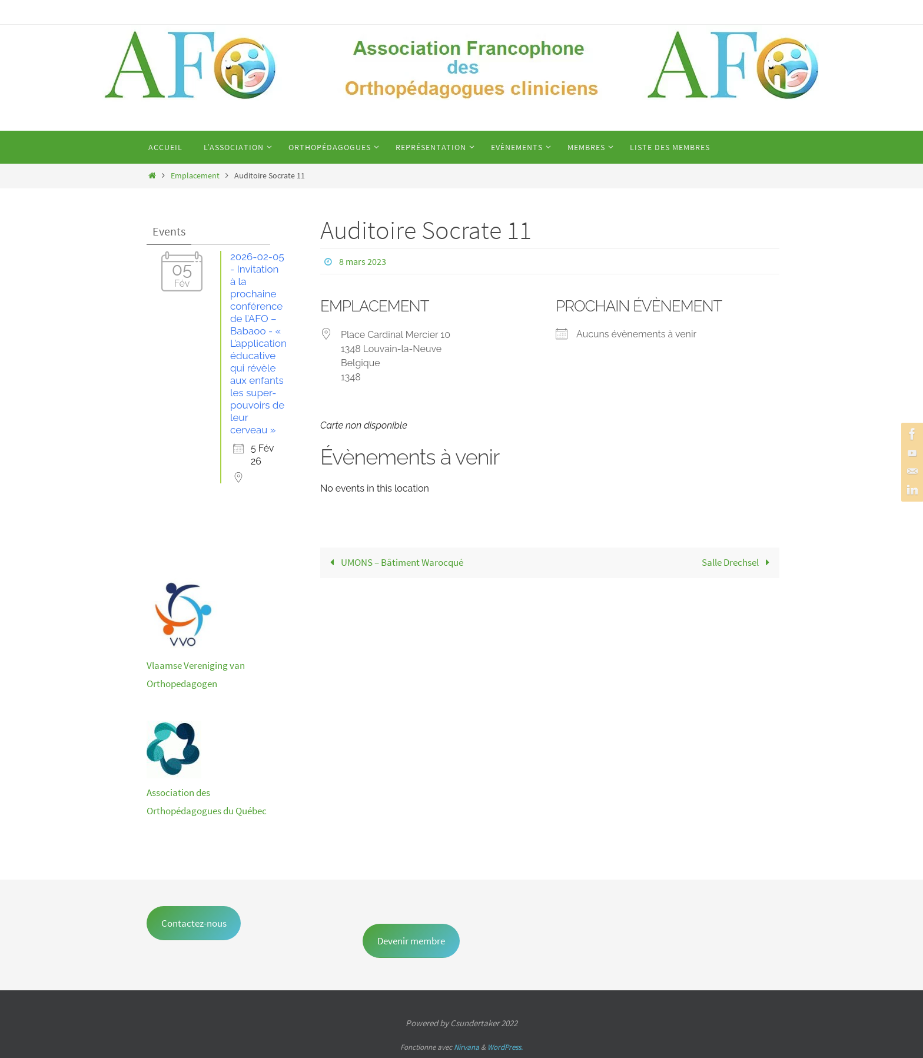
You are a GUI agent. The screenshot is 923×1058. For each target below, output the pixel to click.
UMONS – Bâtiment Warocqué (394, 562)
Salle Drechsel (738, 562)
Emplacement (195, 176)
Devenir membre (411, 940)
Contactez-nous (194, 923)
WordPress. (505, 1047)
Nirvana (466, 1047)
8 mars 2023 (362, 261)
